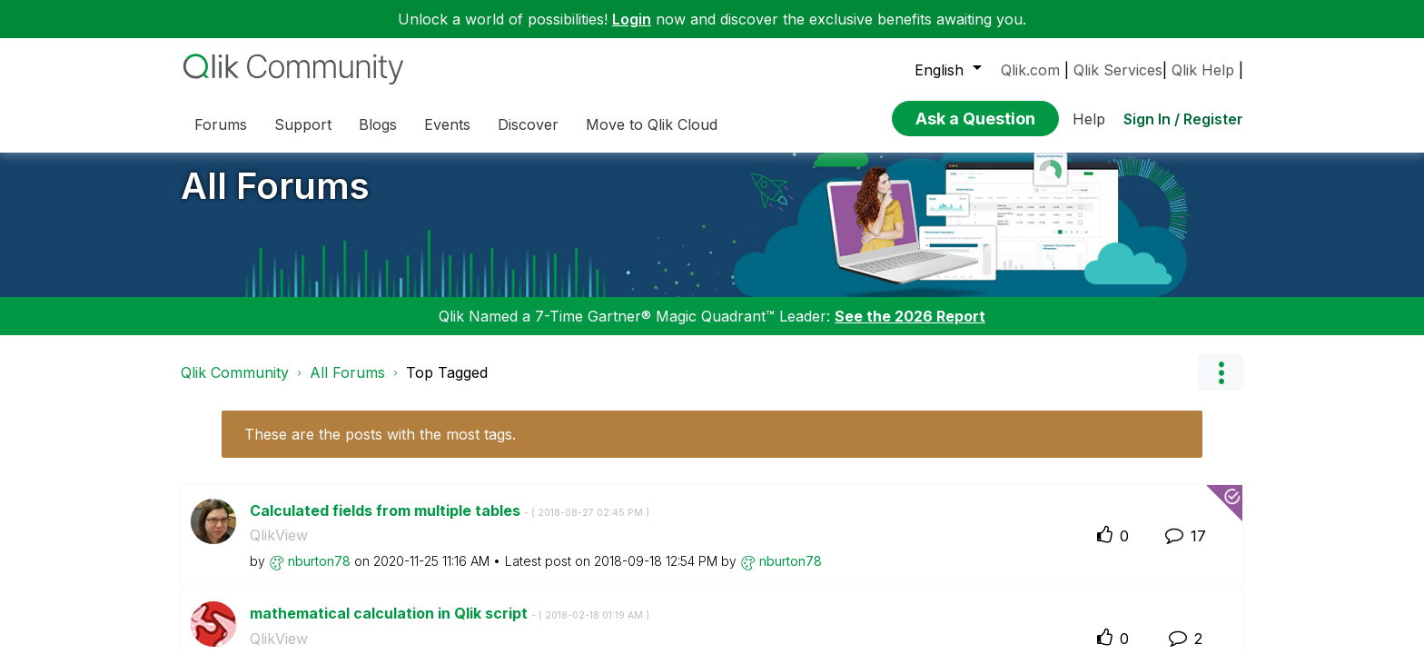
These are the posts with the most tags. (380, 448)
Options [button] (1220, 386)
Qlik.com (1030, 70)
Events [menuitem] (447, 124)
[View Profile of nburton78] (319, 573)
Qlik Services (1117, 70)
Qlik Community (235, 386)
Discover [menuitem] (528, 124)
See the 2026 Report (910, 330)
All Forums (275, 199)
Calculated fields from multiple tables (449, 524)
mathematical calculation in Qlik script (449, 627)
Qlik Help (1203, 70)
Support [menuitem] (302, 124)
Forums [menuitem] (220, 124)
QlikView (279, 549)
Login (631, 19)
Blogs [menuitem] (378, 124)
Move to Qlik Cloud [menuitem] (651, 124)
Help (1089, 119)
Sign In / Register (1183, 119)
